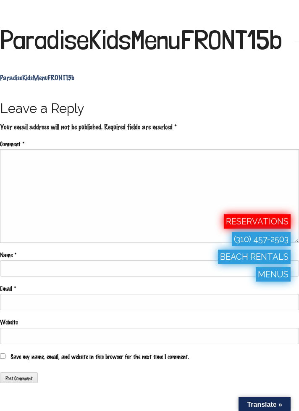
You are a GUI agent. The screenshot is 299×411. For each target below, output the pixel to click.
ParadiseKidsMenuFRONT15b (141, 39)
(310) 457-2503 (261, 239)
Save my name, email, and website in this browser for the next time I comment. (99, 356)
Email (8, 288)
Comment (12, 144)
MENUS (273, 274)
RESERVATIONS (257, 221)
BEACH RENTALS (254, 257)
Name (8, 254)
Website (9, 322)
